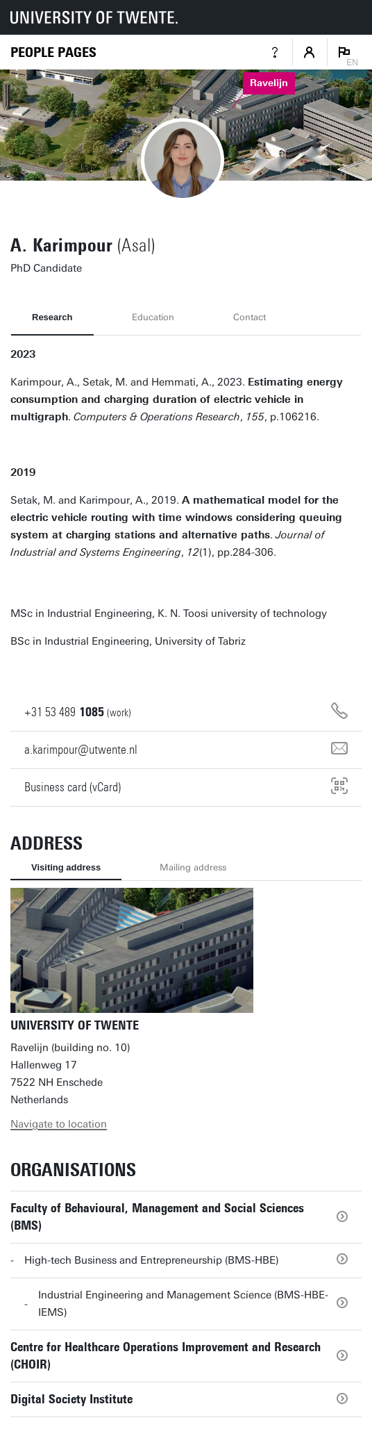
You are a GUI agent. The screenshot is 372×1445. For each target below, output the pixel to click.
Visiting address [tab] (66, 867)
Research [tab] (52, 317)
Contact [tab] (249, 317)
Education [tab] (153, 317)
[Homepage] (53, 52)
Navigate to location (58, 1124)
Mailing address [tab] (193, 867)
